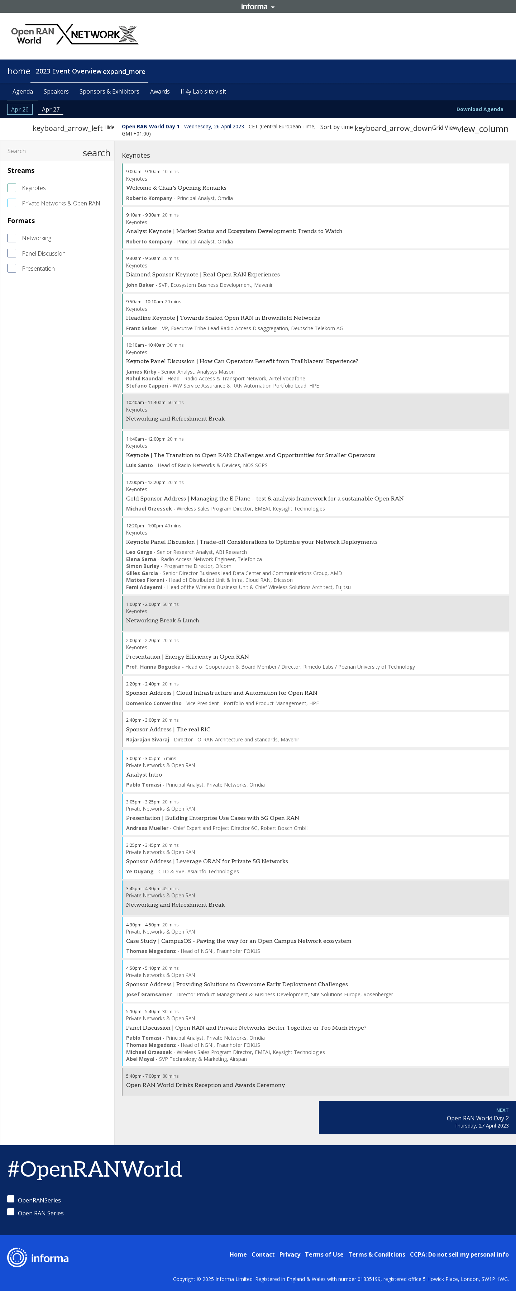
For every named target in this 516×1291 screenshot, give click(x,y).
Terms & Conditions (376, 1254)
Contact (263, 1254)
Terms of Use (324, 1254)
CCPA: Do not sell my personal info (459, 1254)
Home (238, 1254)
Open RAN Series (35, 1212)
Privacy (290, 1254)
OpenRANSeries (34, 1199)
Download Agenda (480, 109)
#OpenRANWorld (94, 1170)
